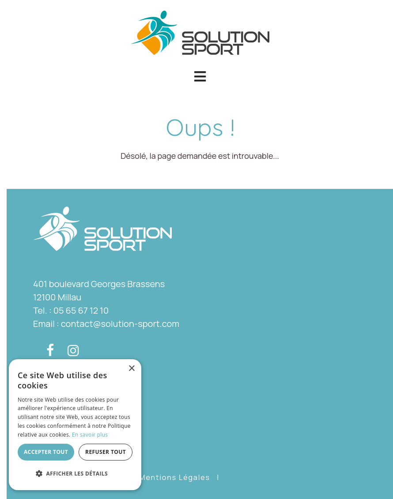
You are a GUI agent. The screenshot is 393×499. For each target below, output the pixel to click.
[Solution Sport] (200, 32)
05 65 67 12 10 (81, 310)
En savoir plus (90, 434)
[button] (200, 76)
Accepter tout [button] (46, 452)
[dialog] (75, 424)
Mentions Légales (174, 477)
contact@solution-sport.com (120, 324)
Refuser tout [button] (105, 452)
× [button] (131, 368)
